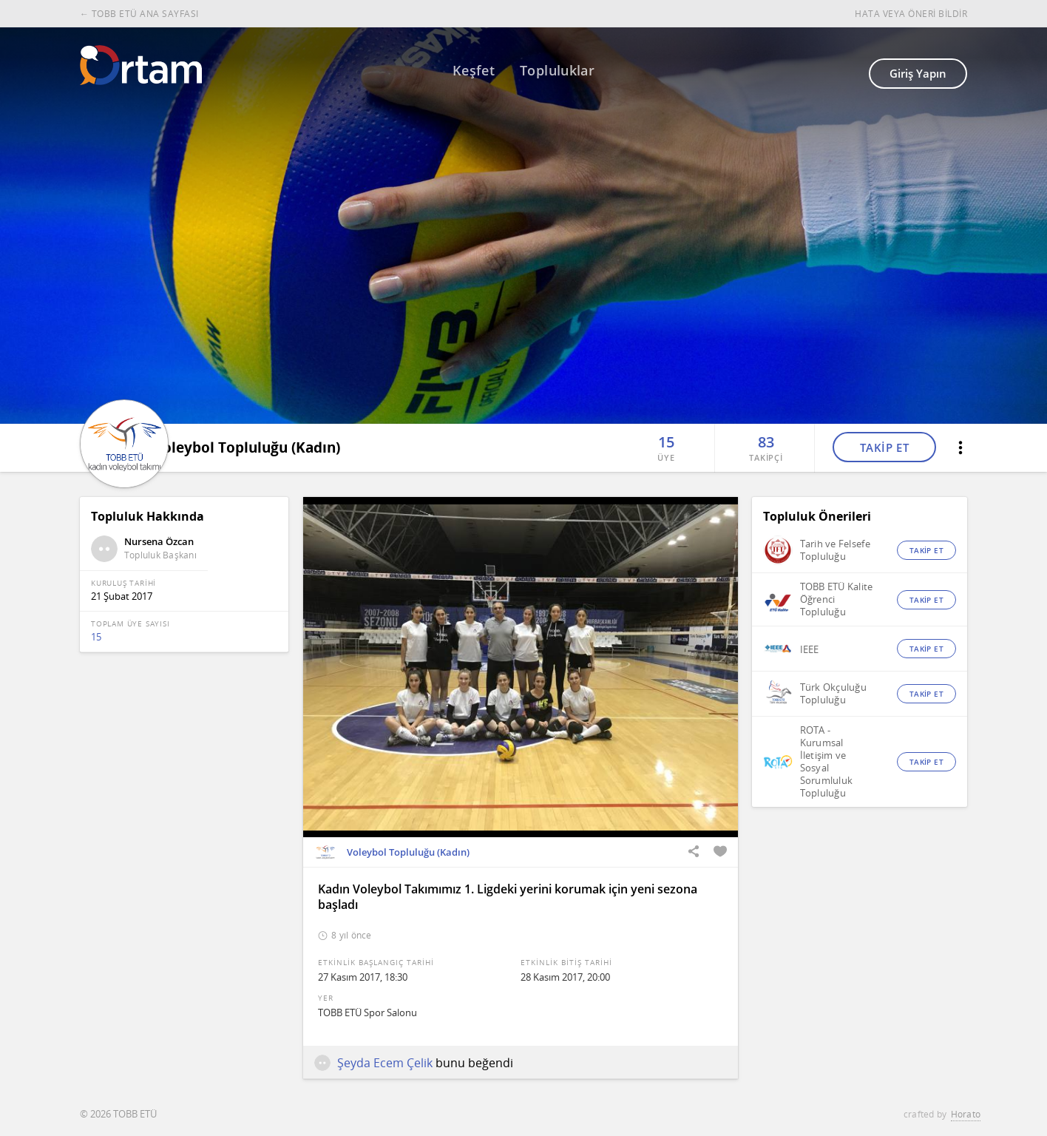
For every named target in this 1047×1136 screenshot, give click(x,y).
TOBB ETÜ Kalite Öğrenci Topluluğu (836, 599)
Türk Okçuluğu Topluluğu (833, 693)
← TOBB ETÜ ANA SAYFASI (139, 13)
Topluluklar (557, 70)
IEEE (809, 649)
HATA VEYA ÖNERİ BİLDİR (911, 13)
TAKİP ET (884, 446)
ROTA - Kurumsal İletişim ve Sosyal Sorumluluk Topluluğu (826, 761)
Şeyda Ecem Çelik (373, 1063)
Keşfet (474, 70)
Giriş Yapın (918, 73)
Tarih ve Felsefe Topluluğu (835, 550)
